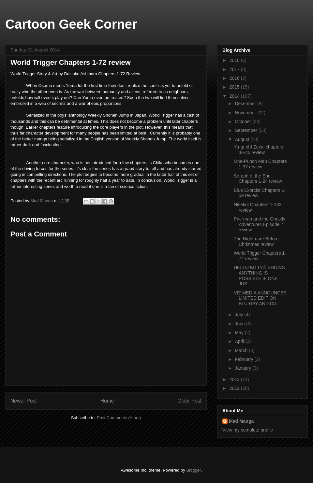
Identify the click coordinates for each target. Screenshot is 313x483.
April (240, 341)
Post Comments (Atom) (119, 417)
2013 (235, 379)
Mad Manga (241, 421)
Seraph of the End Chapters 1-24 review (258, 178)
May (240, 332)
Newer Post (23, 401)
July (239, 314)
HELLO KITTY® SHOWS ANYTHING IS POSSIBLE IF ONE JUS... (259, 275)
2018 (235, 60)
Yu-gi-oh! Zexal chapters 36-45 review (258, 149)
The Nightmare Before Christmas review (256, 241)
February (244, 359)
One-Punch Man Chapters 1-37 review (260, 164)
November (246, 112)
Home (107, 401)
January (243, 368)
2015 (235, 87)
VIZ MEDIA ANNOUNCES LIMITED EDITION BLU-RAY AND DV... (260, 298)
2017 (235, 69)
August (242, 139)
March (242, 350)
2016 (235, 78)
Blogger (193, 470)
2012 (235, 388)
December (246, 103)
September (246, 130)
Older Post (189, 401)
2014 (235, 96)
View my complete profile (247, 430)
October (243, 121)
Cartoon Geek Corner (71, 24)
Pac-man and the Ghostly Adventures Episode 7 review (259, 224)
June (240, 323)
